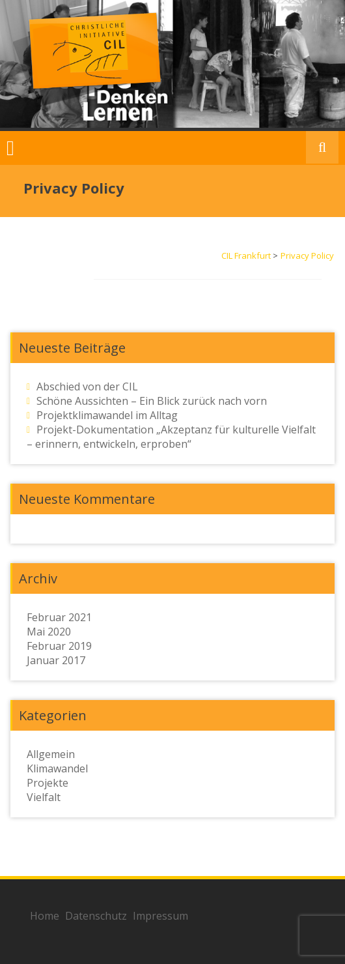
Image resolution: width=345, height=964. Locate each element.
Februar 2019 (59, 646)
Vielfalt (44, 797)
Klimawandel (57, 768)
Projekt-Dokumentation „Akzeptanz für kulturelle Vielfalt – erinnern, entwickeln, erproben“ (171, 436)
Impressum (160, 916)
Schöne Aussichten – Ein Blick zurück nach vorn (151, 401)
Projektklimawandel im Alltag (107, 415)
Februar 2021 (59, 617)
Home (44, 916)
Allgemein (51, 754)
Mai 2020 (49, 631)
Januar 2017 (56, 660)
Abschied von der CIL (87, 386)
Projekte (47, 783)
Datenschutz (96, 916)
